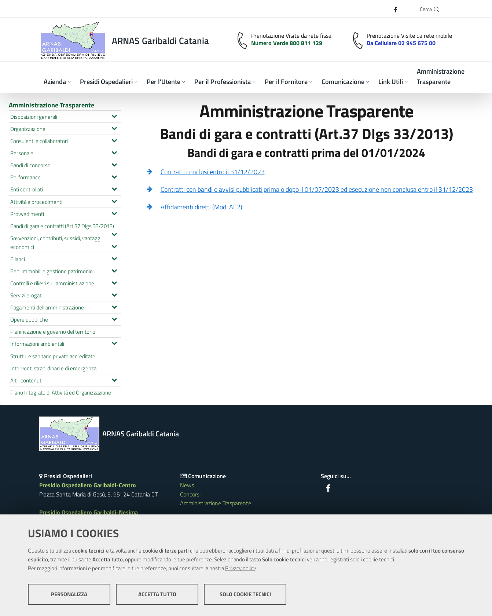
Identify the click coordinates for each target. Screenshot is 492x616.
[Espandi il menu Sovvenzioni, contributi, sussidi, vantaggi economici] (114, 245)
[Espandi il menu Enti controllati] (114, 188)
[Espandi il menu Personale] (114, 151)
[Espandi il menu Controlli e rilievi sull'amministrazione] (114, 282)
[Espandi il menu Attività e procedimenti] (114, 200)
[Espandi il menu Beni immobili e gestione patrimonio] (114, 269)
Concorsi (190, 494)
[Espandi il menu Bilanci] (114, 257)
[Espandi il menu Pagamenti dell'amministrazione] (114, 306)
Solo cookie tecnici (245, 594)
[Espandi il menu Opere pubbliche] (114, 318)
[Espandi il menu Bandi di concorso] (114, 164)
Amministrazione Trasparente (51, 105)
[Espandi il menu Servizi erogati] (114, 294)
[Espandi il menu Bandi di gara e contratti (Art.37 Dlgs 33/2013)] (114, 233)
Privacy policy (240, 568)
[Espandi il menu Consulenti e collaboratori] (114, 139)
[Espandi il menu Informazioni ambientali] (114, 342)
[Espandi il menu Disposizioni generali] (114, 115)
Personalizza (69, 594)
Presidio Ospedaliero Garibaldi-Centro (87, 485)
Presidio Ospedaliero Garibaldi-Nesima (88, 512)
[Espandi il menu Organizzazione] (114, 127)
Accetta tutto (157, 594)
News (187, 485)
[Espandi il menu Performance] (114, 176)
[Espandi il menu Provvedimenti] (114, 212)
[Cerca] (430, 9)
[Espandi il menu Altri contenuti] (114, 379)
